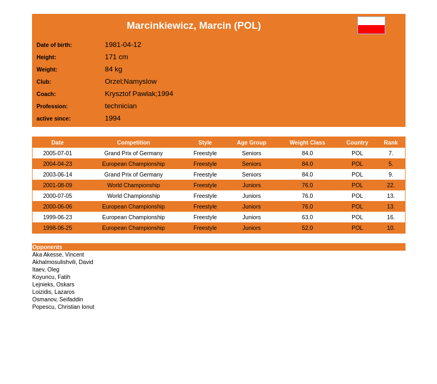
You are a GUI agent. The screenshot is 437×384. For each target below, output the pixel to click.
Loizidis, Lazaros (54, 292)
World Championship (133, 185)
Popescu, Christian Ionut (63, 306)
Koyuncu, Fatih (51, 277)
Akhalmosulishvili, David (63, 262)
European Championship (133, 164)
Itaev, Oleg (46, 269)
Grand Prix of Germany (133, 153)
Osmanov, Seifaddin (58, 299)
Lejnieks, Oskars (54, 284)
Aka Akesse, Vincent (58, 254)
